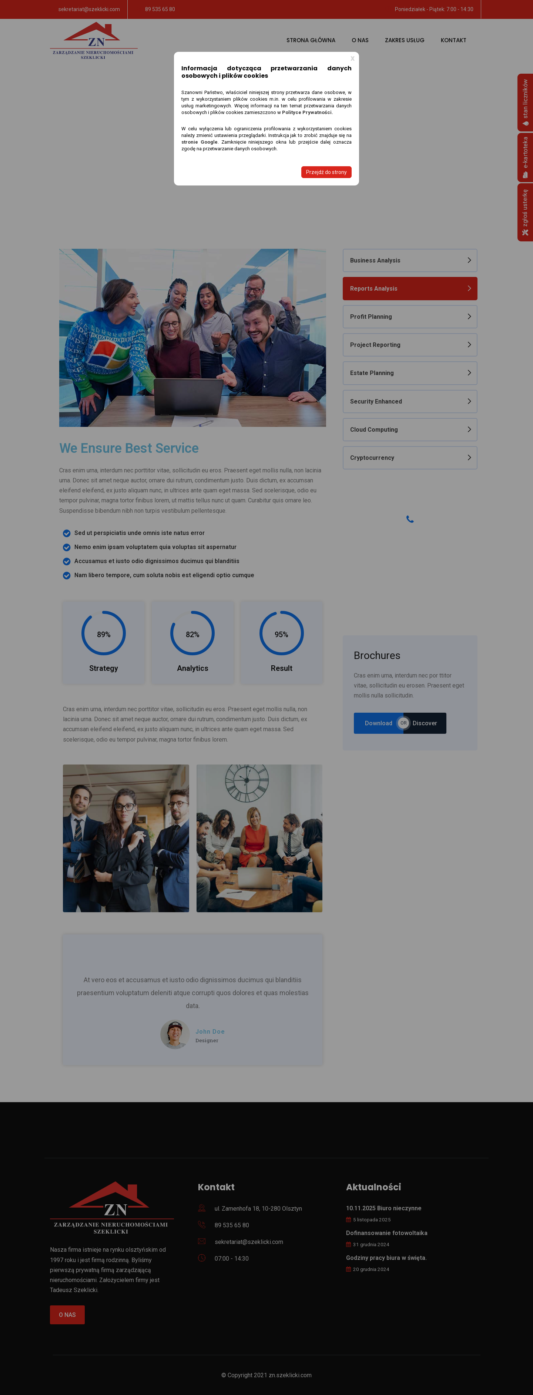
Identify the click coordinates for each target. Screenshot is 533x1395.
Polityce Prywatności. (307, 112)
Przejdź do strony (326, 172)
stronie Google (199, 142)
